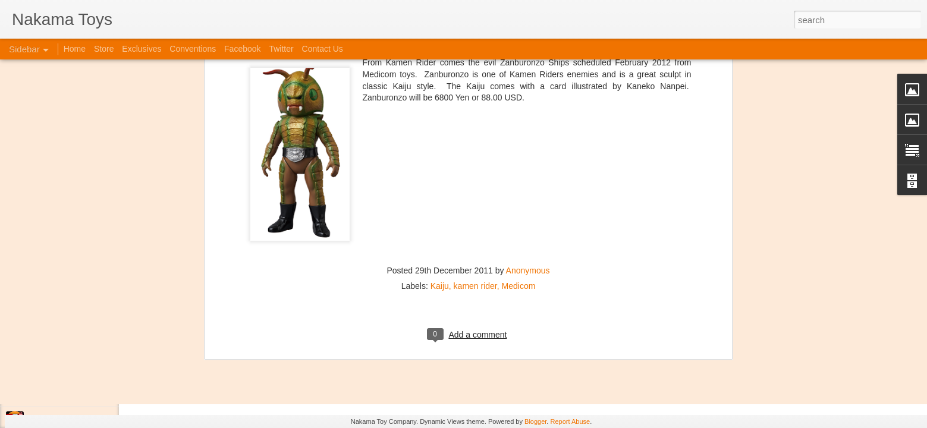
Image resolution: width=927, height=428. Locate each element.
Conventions (192, 49)
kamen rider (475, 123)
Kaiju (439, 123)
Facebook (242, 49)
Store (104, 49)
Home (75, 49)
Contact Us (322, 49)
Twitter (281, 49)
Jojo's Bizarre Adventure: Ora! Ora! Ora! (92, 393)
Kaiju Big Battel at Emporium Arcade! (87, 367)
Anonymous (528, 108)
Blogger (535, 421)
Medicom (519, 123)
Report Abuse (570, 421)
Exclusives (141, 49)
